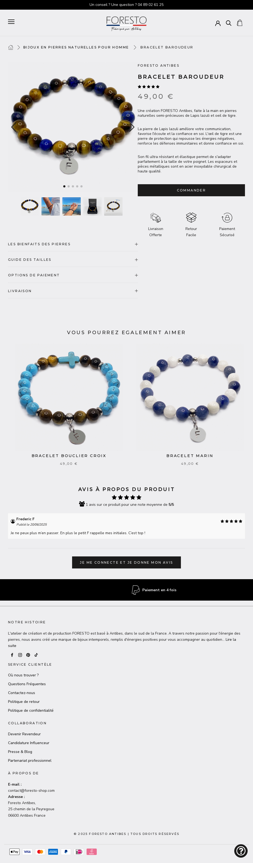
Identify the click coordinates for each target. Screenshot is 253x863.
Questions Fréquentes (27, 684)
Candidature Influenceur (28, 742)
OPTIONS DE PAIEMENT (73, 275)
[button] (132, 127)
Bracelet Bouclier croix (75, 455)
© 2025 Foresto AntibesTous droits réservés (126, 834)
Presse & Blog (20, 751)
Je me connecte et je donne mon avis (126, 562)
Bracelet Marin (196, 455)
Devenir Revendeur (24, 734)
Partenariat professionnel (29, 760)
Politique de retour (24, 701)
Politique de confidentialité (31, 710)
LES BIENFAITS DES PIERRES (73, 244)
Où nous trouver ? (23, 675)
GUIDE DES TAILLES (73, 260)
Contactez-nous (21, 692)
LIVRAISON (73, 291)
